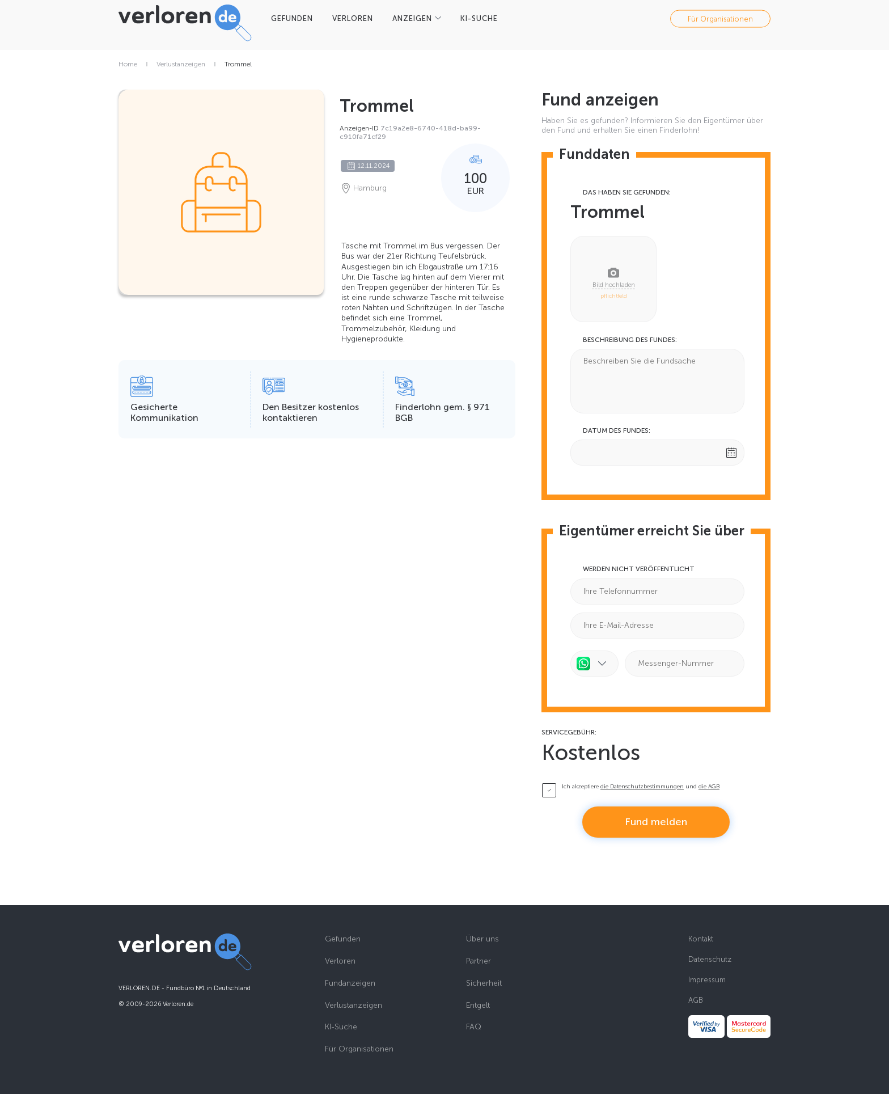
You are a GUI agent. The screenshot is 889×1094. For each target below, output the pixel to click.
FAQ (473, 1027)
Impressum (707, 979)
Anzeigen (412, 18)
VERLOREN (352, 18)
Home (127, 64)
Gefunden (343, 939)
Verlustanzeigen (180, 64)
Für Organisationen (720, 18)
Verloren (340, 961)
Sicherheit (484, 983)
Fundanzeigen (350, 983)
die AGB (708, 786)
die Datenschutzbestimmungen (642, 786)
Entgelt (478, 1005)
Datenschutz (709, 959)
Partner (478, 961)
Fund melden (656, 822)
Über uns (482, 939)
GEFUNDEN (292, 18)
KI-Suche (341, 1027)
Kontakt (700, 939)
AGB (695, 1000)
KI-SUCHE (479, 18)
